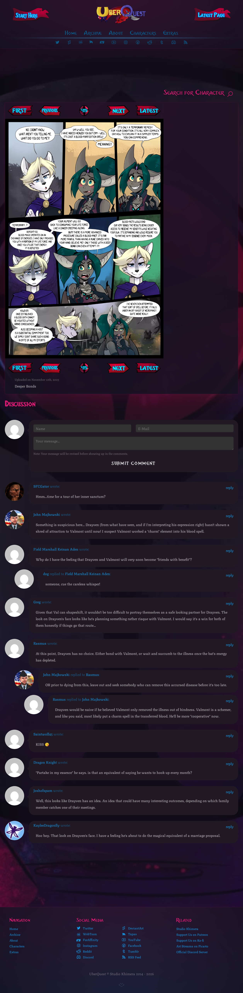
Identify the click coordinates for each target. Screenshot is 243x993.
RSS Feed (131, 957)
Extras (170, 33)
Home (71, 33)
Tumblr (130, 951)
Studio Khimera (187, 928)
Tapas (129, 934)
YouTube (131, 939)
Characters (143, 33)
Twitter (84, 928)
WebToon (86, 934)
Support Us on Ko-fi (190, 940)
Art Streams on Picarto (192, 946)
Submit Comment (133, 463)
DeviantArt (133, 928)
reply (230, 487)
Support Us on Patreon (192, 934)
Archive (93, 33)
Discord (85, 957)
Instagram (87, 945)
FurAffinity (87, 939)
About (116, 33)
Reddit (84, 951)
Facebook (131, 945)
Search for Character (199, 93)
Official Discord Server (192, 951)
